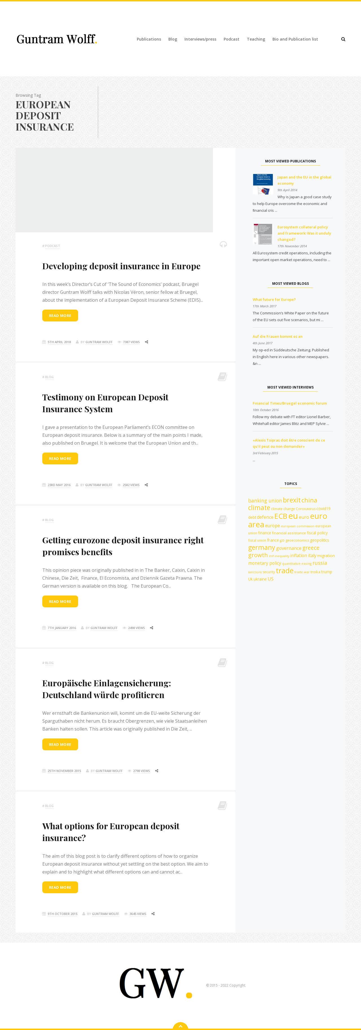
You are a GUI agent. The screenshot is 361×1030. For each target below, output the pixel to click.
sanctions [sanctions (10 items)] (255, 572)
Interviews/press (200, 39)
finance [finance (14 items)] (264, 532)
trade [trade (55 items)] (285, 570)
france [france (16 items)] (273, 540)
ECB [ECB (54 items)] (280, 516)
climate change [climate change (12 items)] (283, 508)
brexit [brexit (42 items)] (292, 499)
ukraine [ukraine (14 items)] (260, 579)
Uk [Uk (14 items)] (250, 579)
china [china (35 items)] (309, 500)
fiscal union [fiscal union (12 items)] (257, 540)
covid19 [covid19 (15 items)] (323, 508)
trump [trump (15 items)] (326, 571)
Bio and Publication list (295, 39)
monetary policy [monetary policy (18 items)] (264, 563)
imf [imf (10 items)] (271, 556)
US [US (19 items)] (271, 579)
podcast (52, 246)
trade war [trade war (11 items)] (302, 572)
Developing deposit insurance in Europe (121, 266)
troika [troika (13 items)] (315, 571)
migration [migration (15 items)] (326, 555)
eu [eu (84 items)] (293, 515)
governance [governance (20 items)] (288, 548)
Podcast (231, 39)
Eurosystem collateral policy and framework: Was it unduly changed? (304, 233)
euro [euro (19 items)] (304, 517)
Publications (149, 39)
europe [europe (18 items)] (272, 525)
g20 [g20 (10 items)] (282, 540)
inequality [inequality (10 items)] (282, 556)
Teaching (256, 39)
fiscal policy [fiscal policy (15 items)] (317, 532)
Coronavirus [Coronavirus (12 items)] (306, 508)
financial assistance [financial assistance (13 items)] (289, 532)
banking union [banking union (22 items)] (265, 500)
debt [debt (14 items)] (252, 517)
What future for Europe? (274, 299)
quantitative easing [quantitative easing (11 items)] (297, 563)
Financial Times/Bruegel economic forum (290, 403)
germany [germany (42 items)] (261, 547)
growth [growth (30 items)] (258, 555)
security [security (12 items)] (269, 572)
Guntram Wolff (99, 342)
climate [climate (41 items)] (259, 507)
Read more (60, 315)
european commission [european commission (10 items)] (297, 526)
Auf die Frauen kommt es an (278, 336)
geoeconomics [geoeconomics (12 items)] (297, 540)
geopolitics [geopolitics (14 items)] (319, 540)
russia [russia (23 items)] (319, 562)
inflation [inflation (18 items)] (298, 555)
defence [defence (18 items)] (265, 517)
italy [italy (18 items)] (312, 555)
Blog (172, 39)
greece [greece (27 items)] (311, 548)
